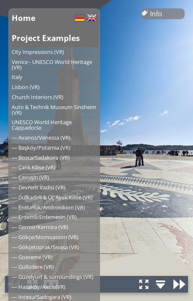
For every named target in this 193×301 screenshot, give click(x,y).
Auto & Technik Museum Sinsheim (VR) (54, 109)
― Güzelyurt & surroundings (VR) (52, 277)
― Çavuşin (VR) (30, 177)
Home (23, 17)
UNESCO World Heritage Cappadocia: (42, 124)
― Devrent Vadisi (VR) (38, 187)
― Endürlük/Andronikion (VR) (48, 207)
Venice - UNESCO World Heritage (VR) (52, 64)
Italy (17, 77)
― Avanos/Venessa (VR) (41, 137)
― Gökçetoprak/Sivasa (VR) (45, 247)
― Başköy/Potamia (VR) (41, 147)
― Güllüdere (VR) (33, 266)
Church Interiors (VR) (37, 97)
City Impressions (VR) (38, 52)
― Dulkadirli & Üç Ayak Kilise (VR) (52, 197)
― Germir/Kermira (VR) (40, 227)
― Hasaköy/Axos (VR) (38, 287)
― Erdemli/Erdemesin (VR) (44, 217)
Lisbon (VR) (26, 87)
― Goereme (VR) (32, 257)
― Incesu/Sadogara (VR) (41, 297)
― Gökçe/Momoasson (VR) (45, 237)
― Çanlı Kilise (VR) (33, 167)
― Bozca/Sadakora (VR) (41, 157)
